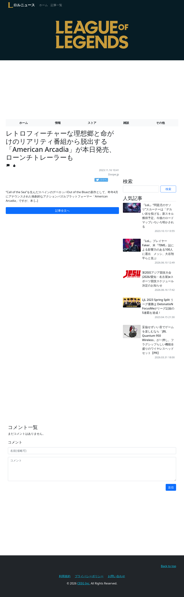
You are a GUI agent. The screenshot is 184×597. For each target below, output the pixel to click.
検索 (168, 189)
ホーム (43, 5)
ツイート (102, 180)
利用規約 (64, 576)
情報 (58, 123)
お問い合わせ (116, 576)
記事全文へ (62, 211)
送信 (171, 487)
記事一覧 (56, 5)
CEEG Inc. (83, 583)
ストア (92, 123)
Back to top (168, 566)
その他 (160, 123)
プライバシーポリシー (89, 576)
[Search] (141, 189)
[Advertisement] (92, 88)
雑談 (126, 123)
